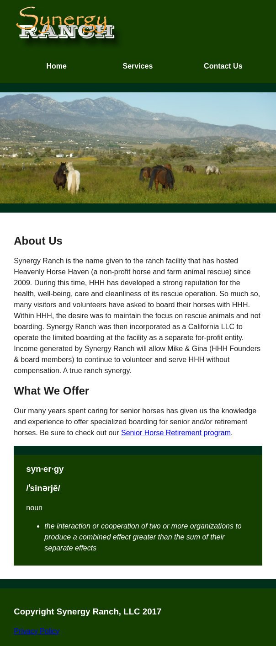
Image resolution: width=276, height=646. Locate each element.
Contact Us (223, 66)
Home (56, 66)
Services (137, 66)
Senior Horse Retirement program (176, 433)
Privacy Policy (36, 631)
